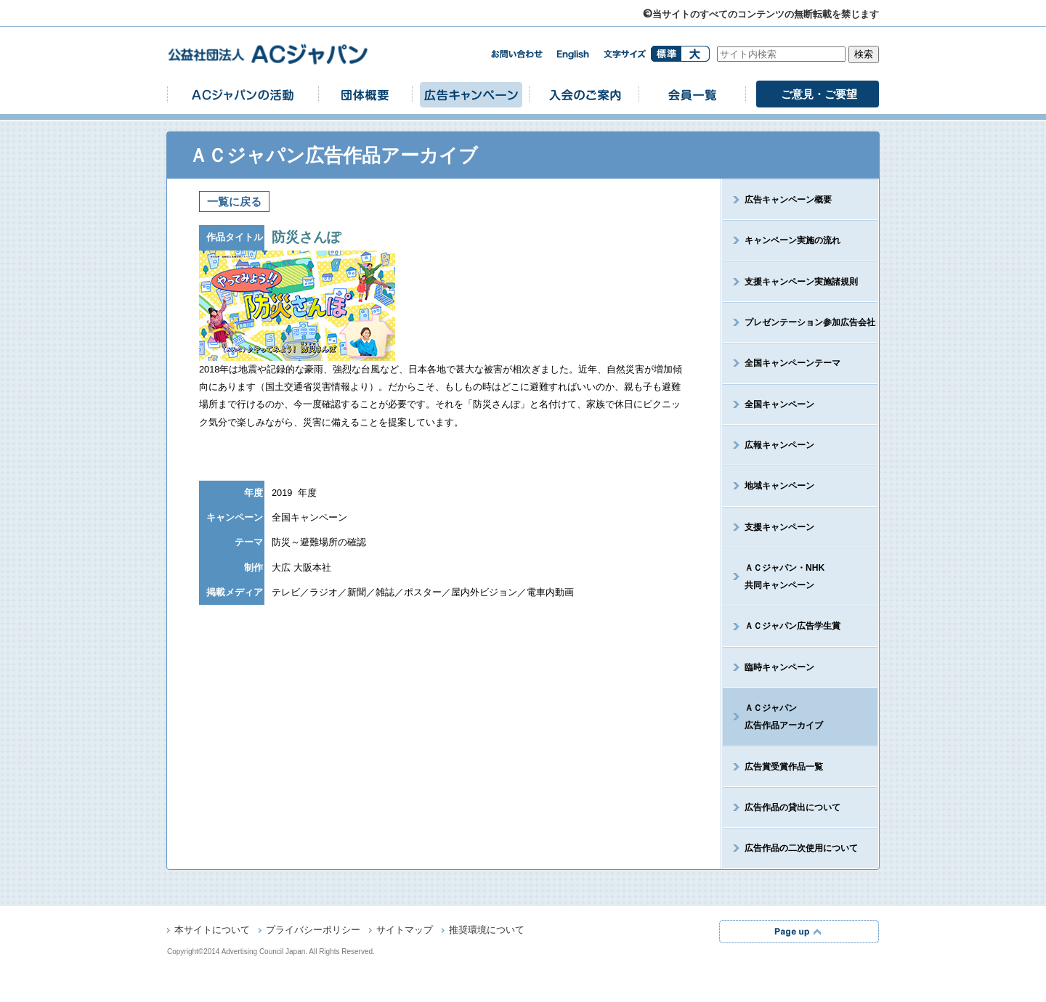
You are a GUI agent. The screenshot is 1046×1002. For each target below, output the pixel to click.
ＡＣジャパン (773, 716)
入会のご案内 (584, 94)
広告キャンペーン (470, 94)
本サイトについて (212, 930)
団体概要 (365, 94)
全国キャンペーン (779, 404)
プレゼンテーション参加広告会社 (810, 322)
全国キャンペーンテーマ (792, 363)
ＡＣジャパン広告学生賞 (792, 626)
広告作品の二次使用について (801, 848)
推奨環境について (486, 930)
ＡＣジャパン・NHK (773, 576)
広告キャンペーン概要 (788, 200)
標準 (666, 54)
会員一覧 (692, 94)
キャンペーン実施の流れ (792, 240)
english (573, 55)
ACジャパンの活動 (243, 94)
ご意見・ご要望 (819, 94)
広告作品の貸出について (792, 807)
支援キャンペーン (779, 527)
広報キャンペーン (779, 445)
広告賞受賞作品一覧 (784, 767)
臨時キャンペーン (779, 667)
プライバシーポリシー (313, 930)
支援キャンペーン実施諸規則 (801, 282)
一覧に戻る (234, 201)
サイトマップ (404, 930)
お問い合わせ (516, 54)
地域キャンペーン (779, 486)
